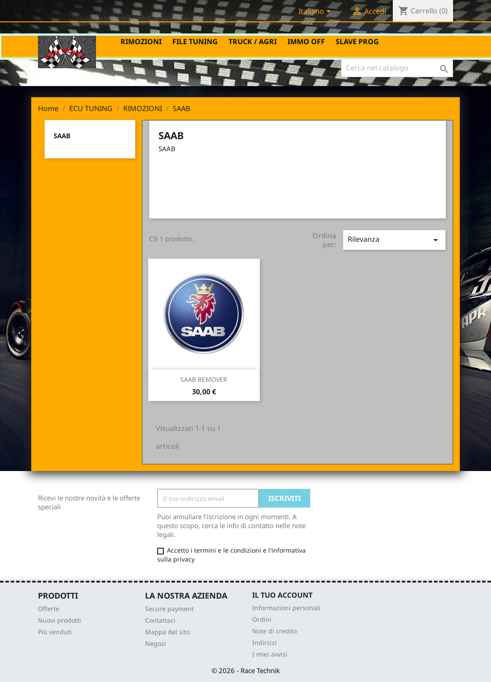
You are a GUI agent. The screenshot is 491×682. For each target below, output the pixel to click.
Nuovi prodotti (59, 620)
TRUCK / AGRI (253, 41)
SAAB (62, 135)
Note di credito (274, 631)
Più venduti (55, 632)
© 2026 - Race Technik (246, 670)
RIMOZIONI (141, 41)
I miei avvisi (269, 654)
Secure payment (169, 608)
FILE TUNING (195, 41)
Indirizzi (264, 642)
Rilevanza (394, 239)
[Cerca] (397, 67)
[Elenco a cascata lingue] (316, 12)
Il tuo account (282, 595)
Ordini (261, 619)
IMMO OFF (306, 41)
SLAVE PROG (357, 41)
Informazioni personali (286, 607)
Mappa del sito (167, 632)
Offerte (48, 608)
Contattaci (160, 620)
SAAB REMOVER (203, 379)
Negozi (155, 643)
